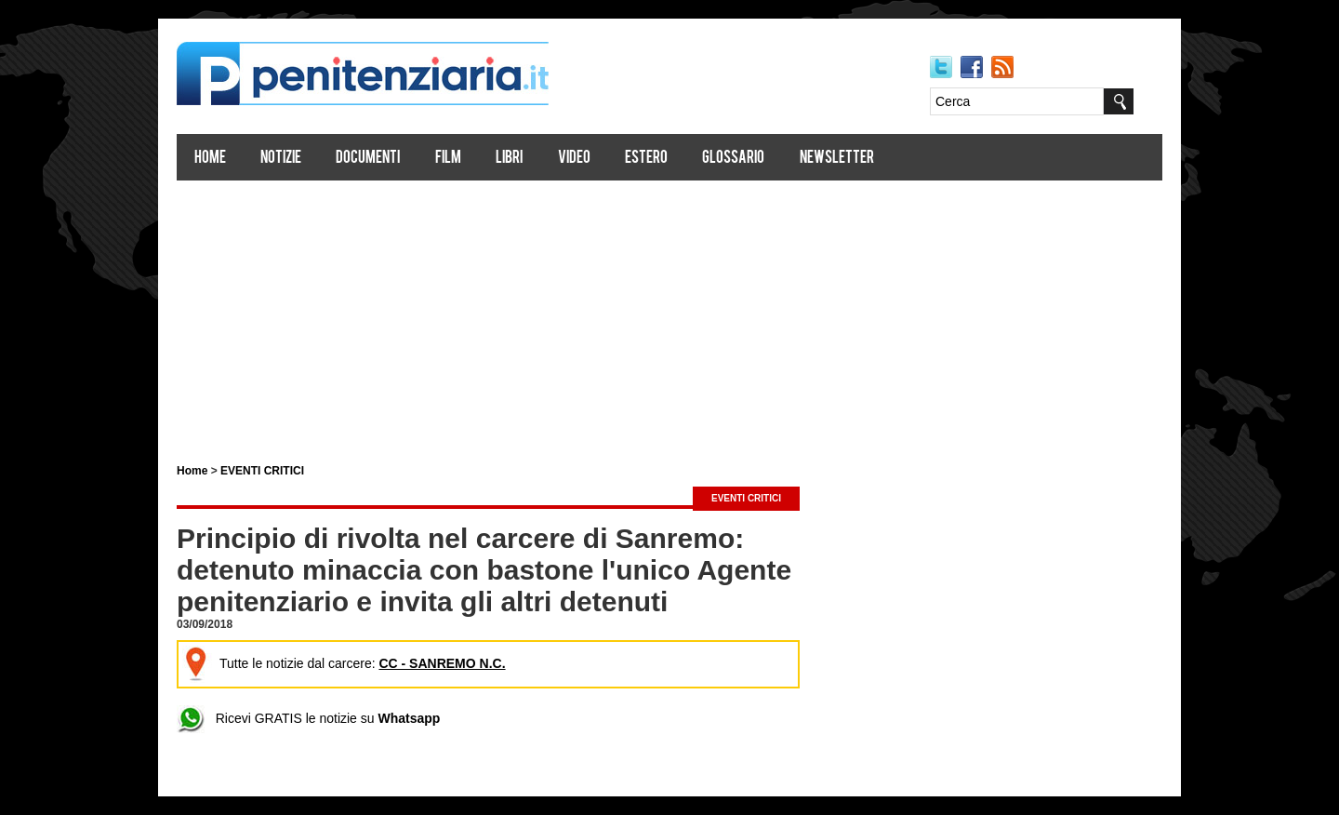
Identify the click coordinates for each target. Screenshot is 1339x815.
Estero (646, 159)
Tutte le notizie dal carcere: (344, 663)
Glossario (733, 159)
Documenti (368, 159)
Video (574, 159)
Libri (509, 159)
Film (448, 159)
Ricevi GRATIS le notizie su (308, 718)
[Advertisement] (669, 314)
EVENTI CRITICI (262, 470)
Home (210, 159)
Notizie (280, 159)
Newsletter (837, 159)
